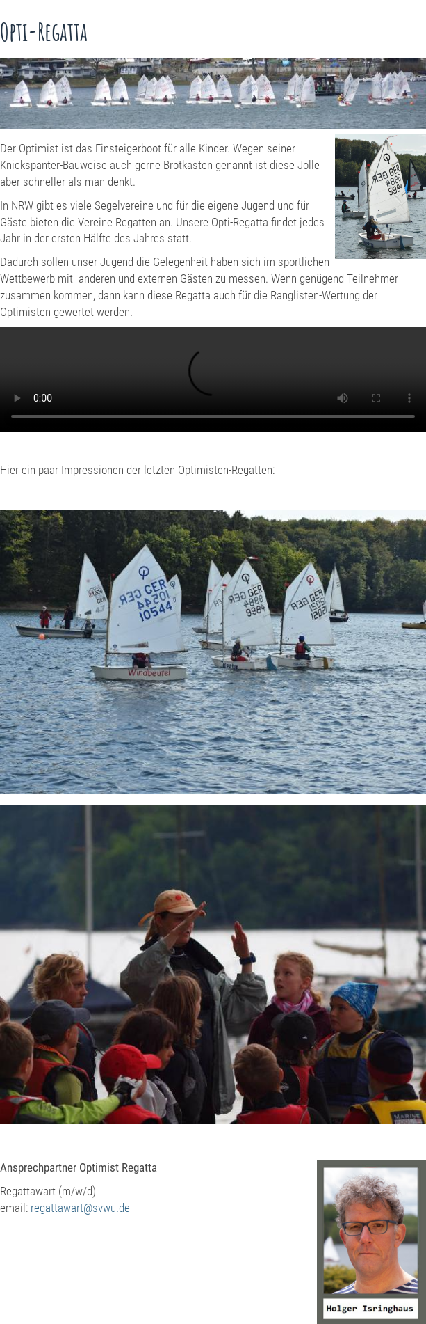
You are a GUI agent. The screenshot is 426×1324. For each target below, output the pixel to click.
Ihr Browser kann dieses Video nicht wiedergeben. (213, 379)
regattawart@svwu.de (80, 1208)
